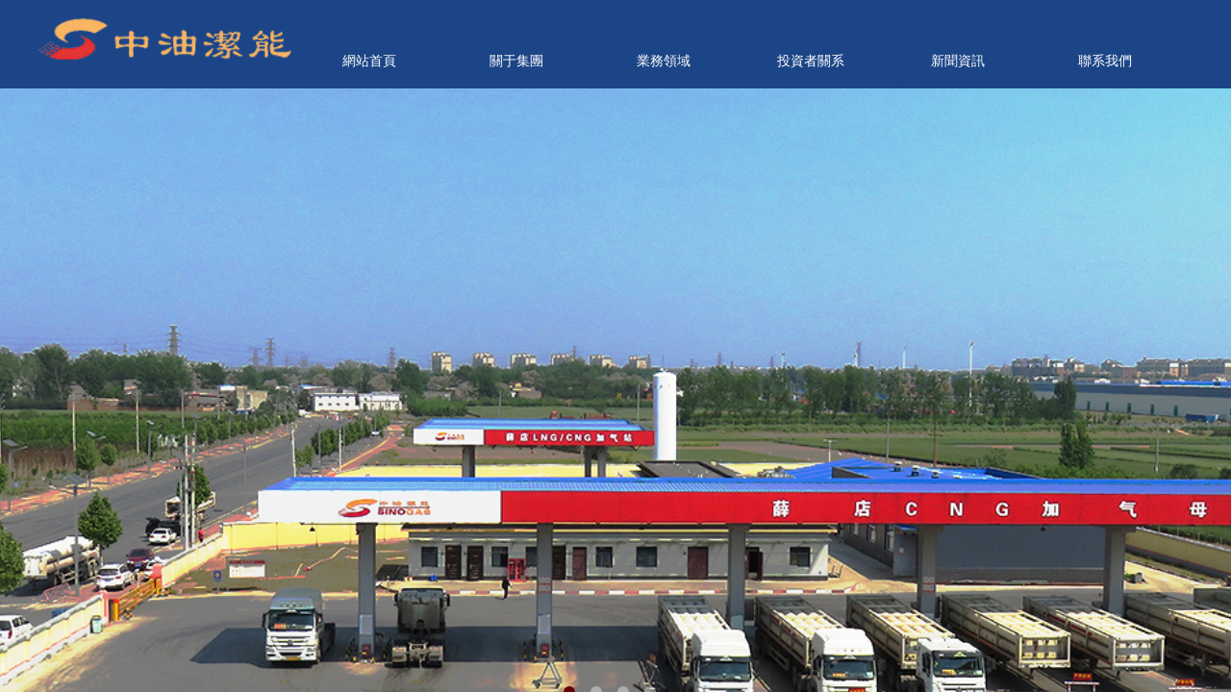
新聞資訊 (958, 61)
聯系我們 (1105, 61)
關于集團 (516, 61)
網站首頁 (369, 61)
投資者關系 (810, 61)
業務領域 (664, 61)
